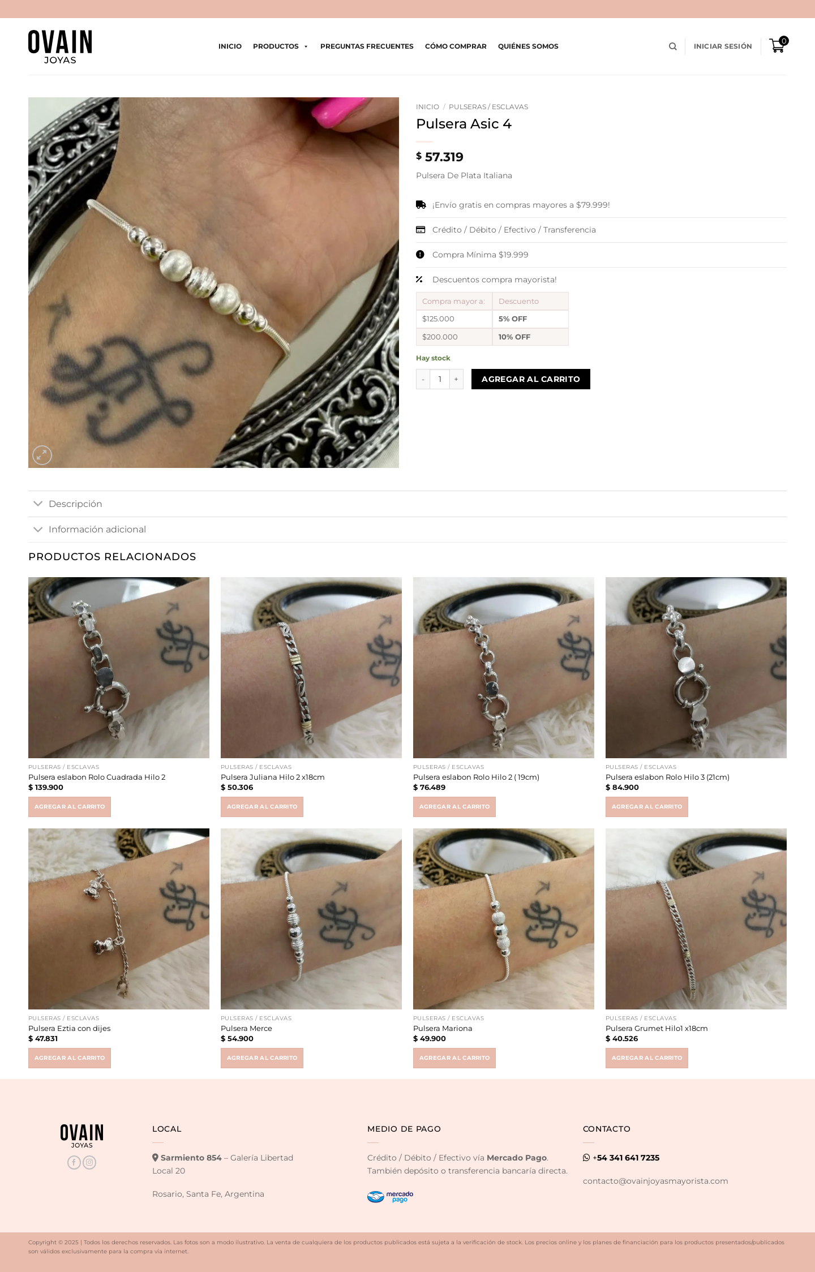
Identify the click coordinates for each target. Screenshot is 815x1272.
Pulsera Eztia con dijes (69, 1028)
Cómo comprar (456, 46)
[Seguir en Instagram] (89, 1162)
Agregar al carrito (531, 379)
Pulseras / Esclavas (488, 106)
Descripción (65, 504)
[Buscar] (673, 46)
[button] (723, 46)
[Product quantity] (440, 379)
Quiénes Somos (528, 46)
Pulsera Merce (246, 1028)
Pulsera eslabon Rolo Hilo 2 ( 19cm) (476, 776)
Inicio (230, 46)
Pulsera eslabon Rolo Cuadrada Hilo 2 (96, 776)
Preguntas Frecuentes (367, 46)
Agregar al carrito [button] (70, 806)
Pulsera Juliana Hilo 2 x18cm (273, 776)
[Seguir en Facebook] (74, 1162)
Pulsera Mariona (443, 1028)
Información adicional (87, 530)
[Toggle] (38, 504)
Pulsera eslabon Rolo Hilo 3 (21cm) (668, 776)
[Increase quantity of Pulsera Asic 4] (457, 379)
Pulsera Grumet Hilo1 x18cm (657, 1028)
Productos (281, 46)
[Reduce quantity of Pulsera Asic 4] (423, 379)
